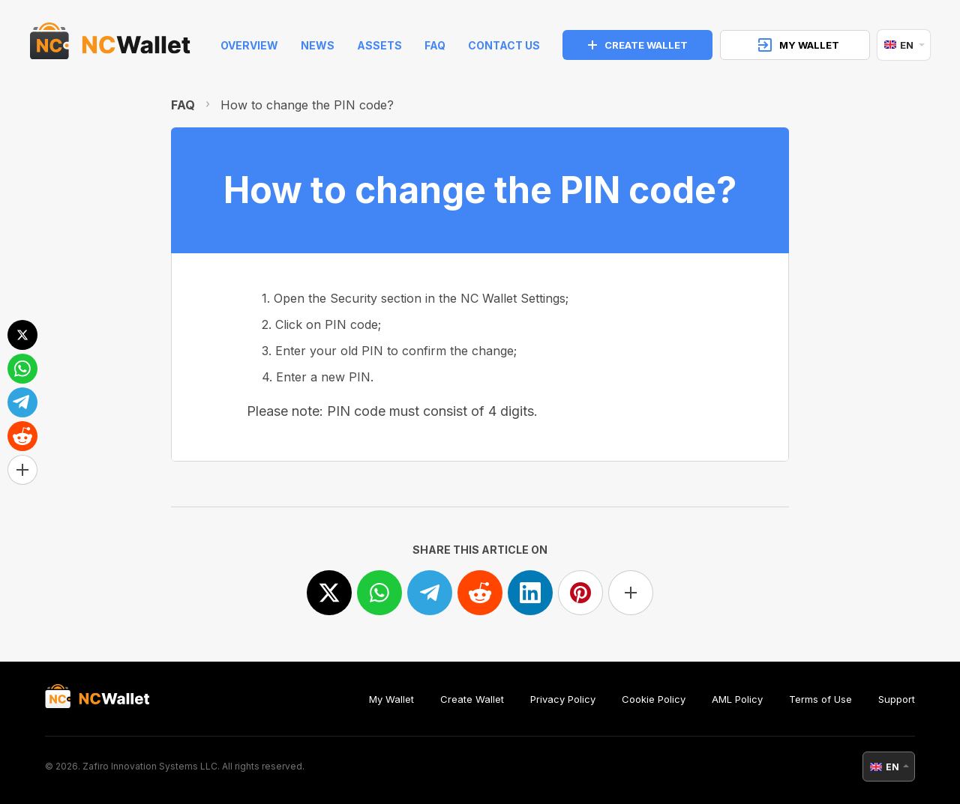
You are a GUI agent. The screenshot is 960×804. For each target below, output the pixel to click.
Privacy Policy (563, 699)
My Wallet (391, 699)
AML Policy (737, 699)
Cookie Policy (654, 699)
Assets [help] (379, 45)
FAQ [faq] (435, 45)
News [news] (317, 45)
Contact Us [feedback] (504, 45)
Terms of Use (820, 699)
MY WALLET (798, 45)
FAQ (183, 104)
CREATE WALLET (638, 45)
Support (896, 699)
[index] (110, 44)
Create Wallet (472, 699)
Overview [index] (249, 45)
